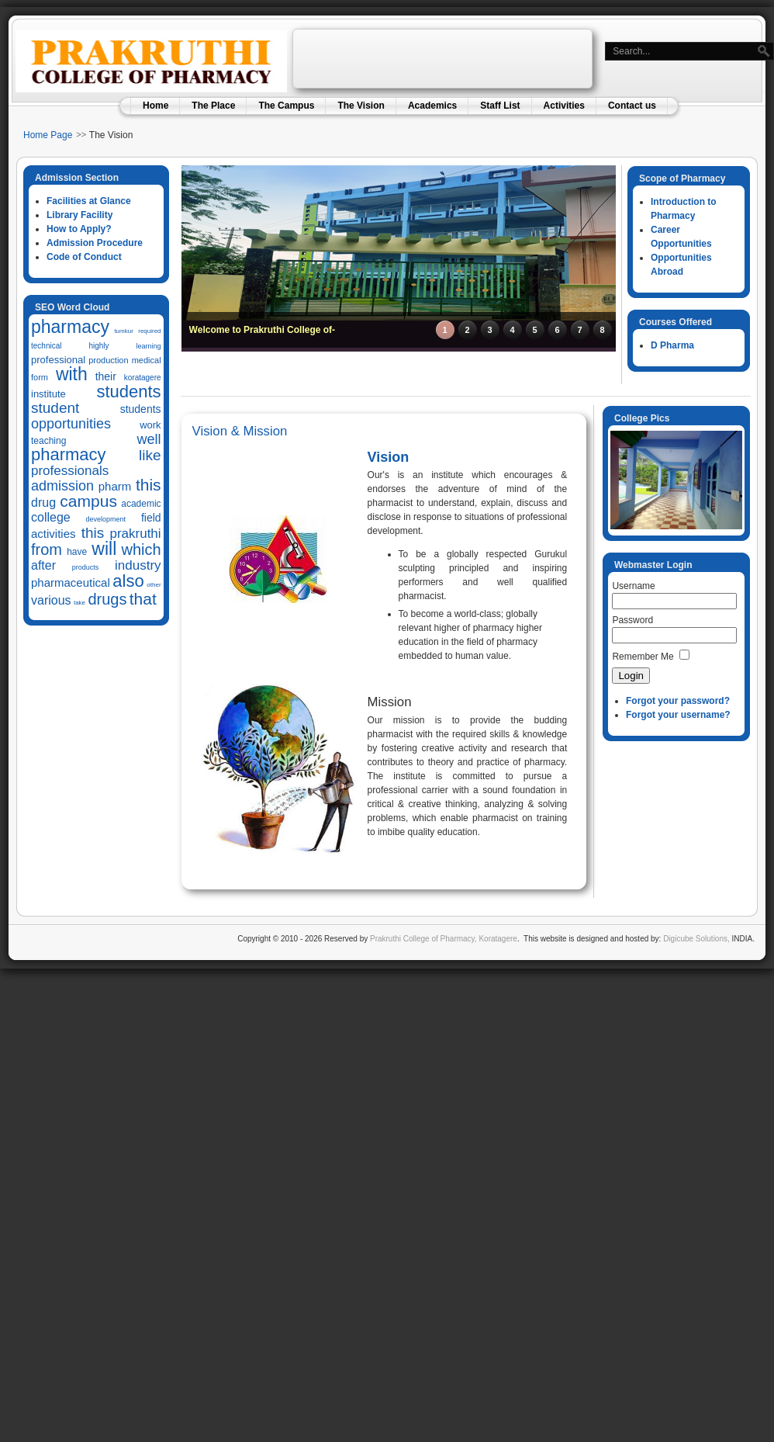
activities (53, 533)
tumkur (123, 331)
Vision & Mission (240, 431)
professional (58, 360)
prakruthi (135, 533)
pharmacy (70, 327)
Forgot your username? (678, 714)
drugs (107, 599)
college (51, 517)
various (51, 600)
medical (146, 360)
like (150, 455)
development (106, 519)
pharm (115, 486)
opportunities (71, 424)
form (39, 377)
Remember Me (642, 656)
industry (138, 565)
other (154, 584)
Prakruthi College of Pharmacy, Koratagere (442, 938)
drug (43, 502)
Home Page (47, 135)
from (46, 549)
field (151, 517)
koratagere (142, 377)
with (72, 374)
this (148, 485)
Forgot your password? (678, 700)
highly (98, 345)
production (108, 360)
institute (48, 394)
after (43, 565)
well (149, 439)
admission (62, 486)
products (85, 567)
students (128, 391)
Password (632, 620)
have (77, 551)
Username (633, 586)
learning (148, 346)
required (149, 331)
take (79, 602)
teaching (48, 440)
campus (88, 501)
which (141, 549)
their (105, 376)
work (150, 425)
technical (46, 345)
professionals (70, 470)
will (104, 549)
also (127, 581)
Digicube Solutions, (696, 938)
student (55, 408)
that (143, 599)
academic (141, 503)
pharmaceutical (70, 582)
